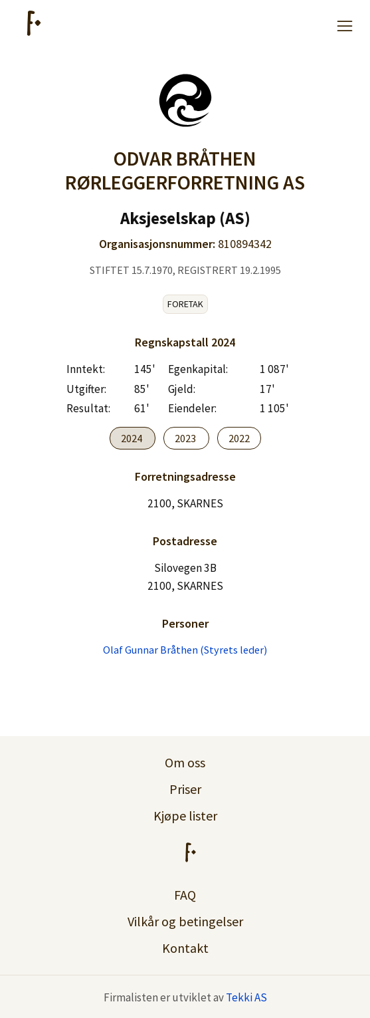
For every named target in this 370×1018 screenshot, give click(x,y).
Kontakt (185, 948)
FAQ (185, 894)
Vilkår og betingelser (185, 921)
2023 (186, 438)
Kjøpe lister (185, 815)
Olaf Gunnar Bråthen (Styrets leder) (185, 649)
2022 (239, 438)
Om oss (185, 762)
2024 (132, 438)
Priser (185, 789)
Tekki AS (246, 997)
